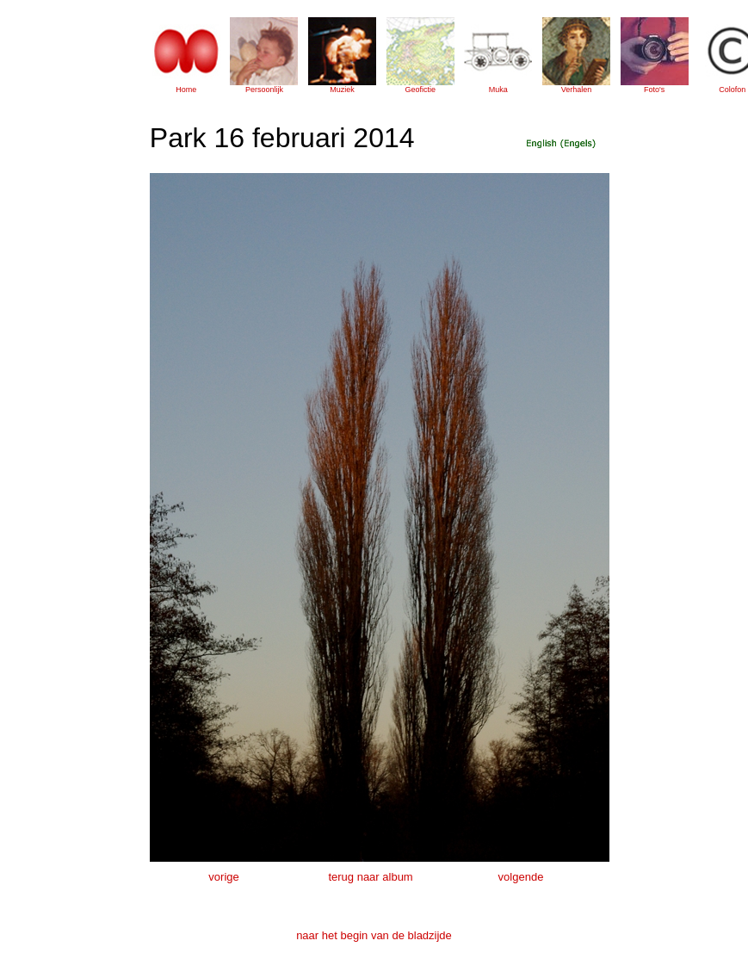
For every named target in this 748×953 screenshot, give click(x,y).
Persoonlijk (264, 89)
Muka (498, 89)
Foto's (654, 89)
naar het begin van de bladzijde (374, 935)
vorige (223, 876)
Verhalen (576, 89)
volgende (521, 876)
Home (186, 89)
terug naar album (370, 876)
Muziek (342, 89)
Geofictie (420, 89)
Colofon (732, 89)
